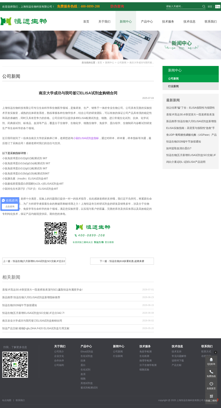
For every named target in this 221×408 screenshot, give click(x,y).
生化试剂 (85, 369)
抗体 (83, 360)
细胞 (83, 378)
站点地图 (6, 400)
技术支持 (176, 351)
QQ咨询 (211, 364)
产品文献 (176, 365)
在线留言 (211, 388)
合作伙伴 (59, 360)
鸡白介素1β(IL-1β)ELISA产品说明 (185, 161)
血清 (83, 374)
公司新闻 (121, 62)
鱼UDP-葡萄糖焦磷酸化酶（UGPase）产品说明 (191, 135)
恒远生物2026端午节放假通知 (19, 305)
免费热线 (211, 376)
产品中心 (147, 21)
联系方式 (206, 351)
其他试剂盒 (87, 383)
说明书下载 (178, 360)
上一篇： (34, 262)
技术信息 (190, 21)
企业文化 (59, 356)
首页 (86, 21)
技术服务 (168, 21)
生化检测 (144, 356)
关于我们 (104, 21)
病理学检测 (145, 360)
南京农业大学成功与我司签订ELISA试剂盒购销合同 (32, 320)
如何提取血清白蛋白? (178, 148)
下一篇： (122, 261)
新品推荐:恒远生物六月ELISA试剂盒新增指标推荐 (31, 297)
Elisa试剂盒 (87, 351)
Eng (218, 6)
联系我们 (211, 21)
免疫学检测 (145, 351)
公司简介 (59, 351)
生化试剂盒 (87, 356)
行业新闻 (118, 356)
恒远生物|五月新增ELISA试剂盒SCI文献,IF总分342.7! (33, 312)
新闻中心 (126, 21)
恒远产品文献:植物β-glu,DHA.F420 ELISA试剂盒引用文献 (35, 328)
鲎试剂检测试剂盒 (89, 387)
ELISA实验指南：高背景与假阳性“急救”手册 (190, 128)
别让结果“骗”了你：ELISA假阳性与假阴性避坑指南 (190, 108)
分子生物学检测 (148, 365)
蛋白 (83, 365)
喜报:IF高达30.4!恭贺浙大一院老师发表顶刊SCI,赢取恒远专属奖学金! (42, 289)
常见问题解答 (179, 356)
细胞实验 (144, 369)
